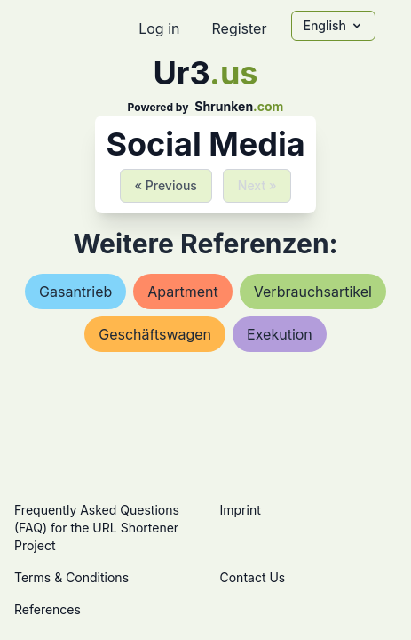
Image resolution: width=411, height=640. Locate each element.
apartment (182, 291)
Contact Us (253, 577)
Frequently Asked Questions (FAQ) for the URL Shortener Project (96, 527)
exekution (279, 334)
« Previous (166, 185)
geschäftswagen (155, 334)
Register (238, 28)
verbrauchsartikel (313, 291)
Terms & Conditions (71, 577)
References (47, 609)
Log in (158, 28)
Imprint (240, 509)
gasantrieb (75, 291)
